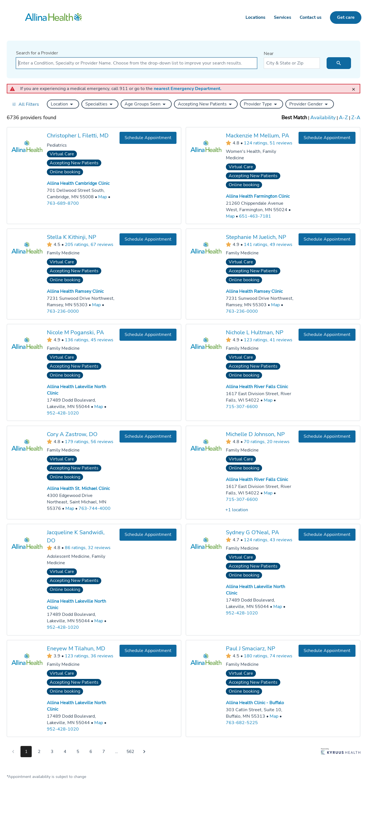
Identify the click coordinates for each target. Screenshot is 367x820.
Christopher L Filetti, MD (78, 135)
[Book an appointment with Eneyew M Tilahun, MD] (148, 651)
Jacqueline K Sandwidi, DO (76, 536)
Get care (346, 17)
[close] (355, 86)
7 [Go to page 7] (103, 751)
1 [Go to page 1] (26, 751)
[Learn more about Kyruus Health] (340, 752)
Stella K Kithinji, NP (71, 237)
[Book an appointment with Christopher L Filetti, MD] (148, 138)
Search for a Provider (37, 53)
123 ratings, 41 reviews (268, 340)
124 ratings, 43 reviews (268, 539)
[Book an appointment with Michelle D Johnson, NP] (327, 436)
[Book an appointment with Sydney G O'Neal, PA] (327, 535)
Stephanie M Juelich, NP (256, 237)
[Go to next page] (144, 751)
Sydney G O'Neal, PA (252, 532)
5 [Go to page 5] (78, 751)
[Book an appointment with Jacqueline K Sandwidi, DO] (148, 535)
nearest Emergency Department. (187, 89)
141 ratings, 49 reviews (268, 244)
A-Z (343, 117)
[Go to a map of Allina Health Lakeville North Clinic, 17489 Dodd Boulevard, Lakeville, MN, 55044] (98, 407)
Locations (255, 17)
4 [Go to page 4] (65, 751)
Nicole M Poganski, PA (75, 332)
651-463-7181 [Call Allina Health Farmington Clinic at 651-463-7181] (255, 216)
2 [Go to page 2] (39, 751)
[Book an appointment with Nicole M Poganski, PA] (148, 335)
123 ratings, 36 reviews (89, 656)
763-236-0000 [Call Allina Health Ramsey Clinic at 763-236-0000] (63, 311)
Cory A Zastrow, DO (72, 434)
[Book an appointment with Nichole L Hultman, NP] (327, 335)
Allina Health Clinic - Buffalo (255, 703)
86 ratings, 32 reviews (88, 548)
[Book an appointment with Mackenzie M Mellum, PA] (327, 138)
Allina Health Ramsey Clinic (75, 291)
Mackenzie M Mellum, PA (257, 135)
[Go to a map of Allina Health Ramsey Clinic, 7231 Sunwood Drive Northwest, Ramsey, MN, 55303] (96, 305)
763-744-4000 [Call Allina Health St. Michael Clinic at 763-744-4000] (95, 508)
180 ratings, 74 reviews (268, 656)
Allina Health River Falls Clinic (257, 387)
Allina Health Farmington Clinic (258, 196)
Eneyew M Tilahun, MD (76, 648)
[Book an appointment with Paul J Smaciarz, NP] (327, 651)
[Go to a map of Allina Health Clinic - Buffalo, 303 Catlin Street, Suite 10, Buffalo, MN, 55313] (274, 716)
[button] (63, 104)
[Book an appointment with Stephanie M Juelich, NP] (327, 239)
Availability (323, 117)
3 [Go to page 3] (52, 751)
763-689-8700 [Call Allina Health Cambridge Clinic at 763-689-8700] (63, 203)
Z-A (355, 117)
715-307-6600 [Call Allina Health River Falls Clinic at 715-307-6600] (242, 407)
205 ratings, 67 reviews (89, 244)
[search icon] (339, 63)
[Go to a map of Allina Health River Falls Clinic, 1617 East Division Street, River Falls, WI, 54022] (268, 400)
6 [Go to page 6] (91, 751)
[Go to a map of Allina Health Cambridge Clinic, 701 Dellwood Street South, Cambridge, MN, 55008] (102, 197)
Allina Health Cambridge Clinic (78, 183)
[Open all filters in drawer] (25, 104)
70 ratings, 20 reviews (267, 441)
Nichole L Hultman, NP (254, 332)
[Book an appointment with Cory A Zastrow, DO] (148, 436)
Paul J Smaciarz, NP (250, 648)
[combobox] (136, 63)
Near (269, 53)
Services (282, 17)
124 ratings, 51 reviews (268, 143)
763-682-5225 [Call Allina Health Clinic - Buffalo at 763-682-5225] (242, 722)
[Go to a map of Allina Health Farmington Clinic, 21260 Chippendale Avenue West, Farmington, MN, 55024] (230, 216)
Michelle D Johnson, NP (255, 434)
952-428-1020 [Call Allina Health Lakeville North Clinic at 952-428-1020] (63, 413)
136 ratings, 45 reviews (89, 340)
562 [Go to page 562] (130, 751)
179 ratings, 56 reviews (89, 441)
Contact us (311, 17)
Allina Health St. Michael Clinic (78, 488)
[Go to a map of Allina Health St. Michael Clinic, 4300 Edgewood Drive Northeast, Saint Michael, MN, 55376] (69, 508)
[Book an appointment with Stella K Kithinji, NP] (148, 239)
